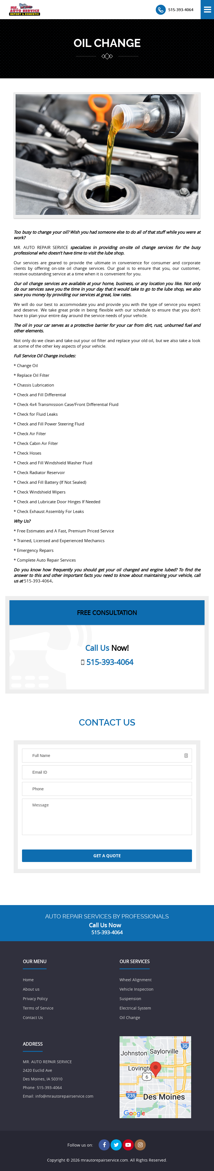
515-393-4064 (180, 9)
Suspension (130, 998)
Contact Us (33, 1017)
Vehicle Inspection (137, 989)
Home (28, 979)
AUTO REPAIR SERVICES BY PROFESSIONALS (107, 916)
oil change (107, 43)
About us (31, 989)
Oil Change (130, 1017)
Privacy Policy (35, 998)
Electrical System (135, 1008)
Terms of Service (38, 1008)
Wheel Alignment (136, 979)
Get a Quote (107, 856)
